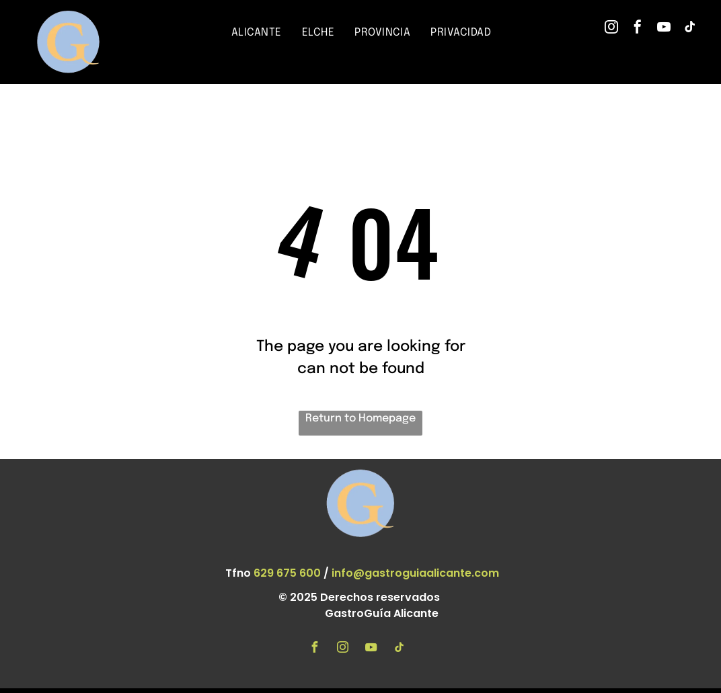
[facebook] (638, 28)
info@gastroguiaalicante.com (415, 573)
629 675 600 (287, 573)
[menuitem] (256, 33)
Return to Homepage (360, 418)
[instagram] (611, 28)
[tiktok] (690, 28)
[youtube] (664, 28)
